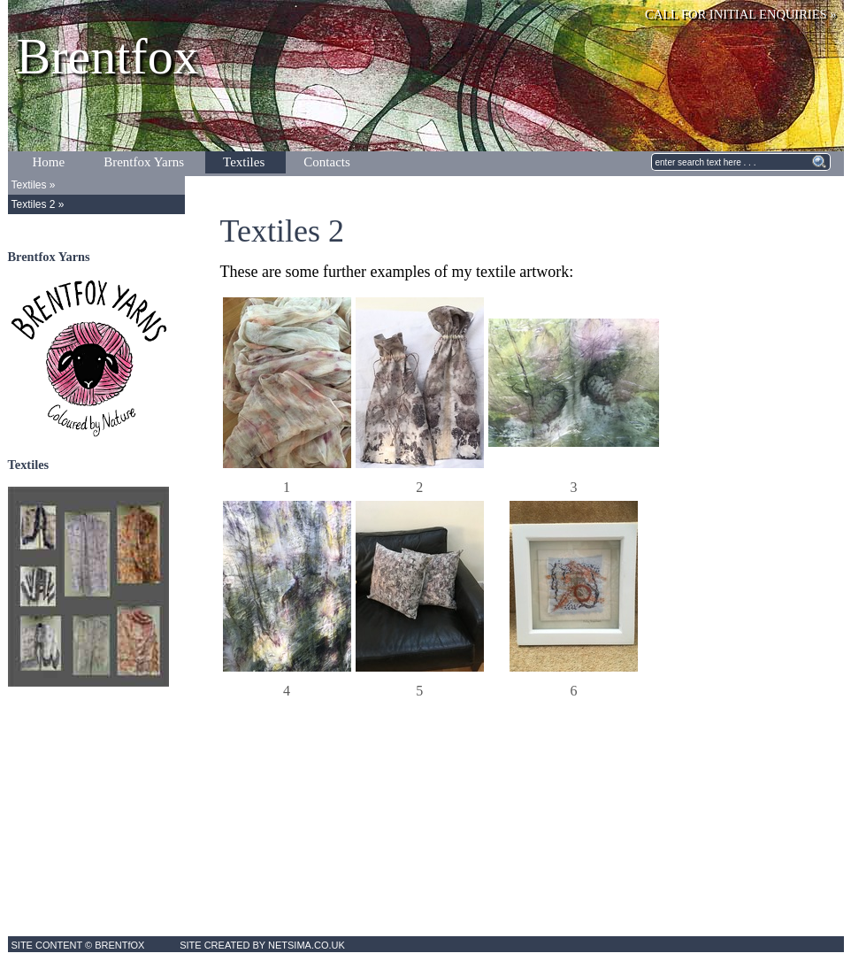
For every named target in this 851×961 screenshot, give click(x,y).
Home (49, 162)
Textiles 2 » (38, 204)
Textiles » (34, 185)
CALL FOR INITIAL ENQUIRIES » (740, 14)
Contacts (326, 162)
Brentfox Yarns (144, 162)
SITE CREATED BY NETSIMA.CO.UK (262, 945)
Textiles (243, 162)
